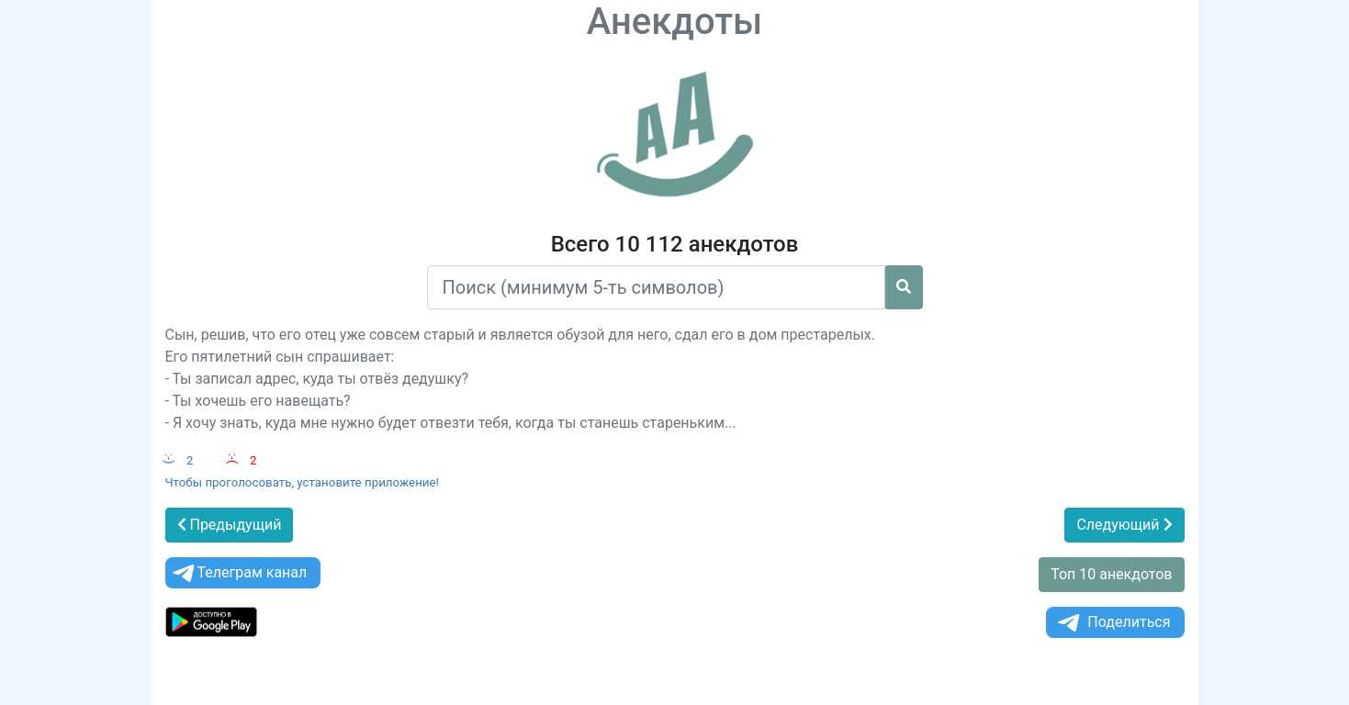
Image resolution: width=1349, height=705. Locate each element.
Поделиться (1112, 622)
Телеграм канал (239, 573)
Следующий (1124, 524)
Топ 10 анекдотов (1111, 574)
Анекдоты (675, 21)
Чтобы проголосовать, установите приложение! (302, 482)
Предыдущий (229, 524)
